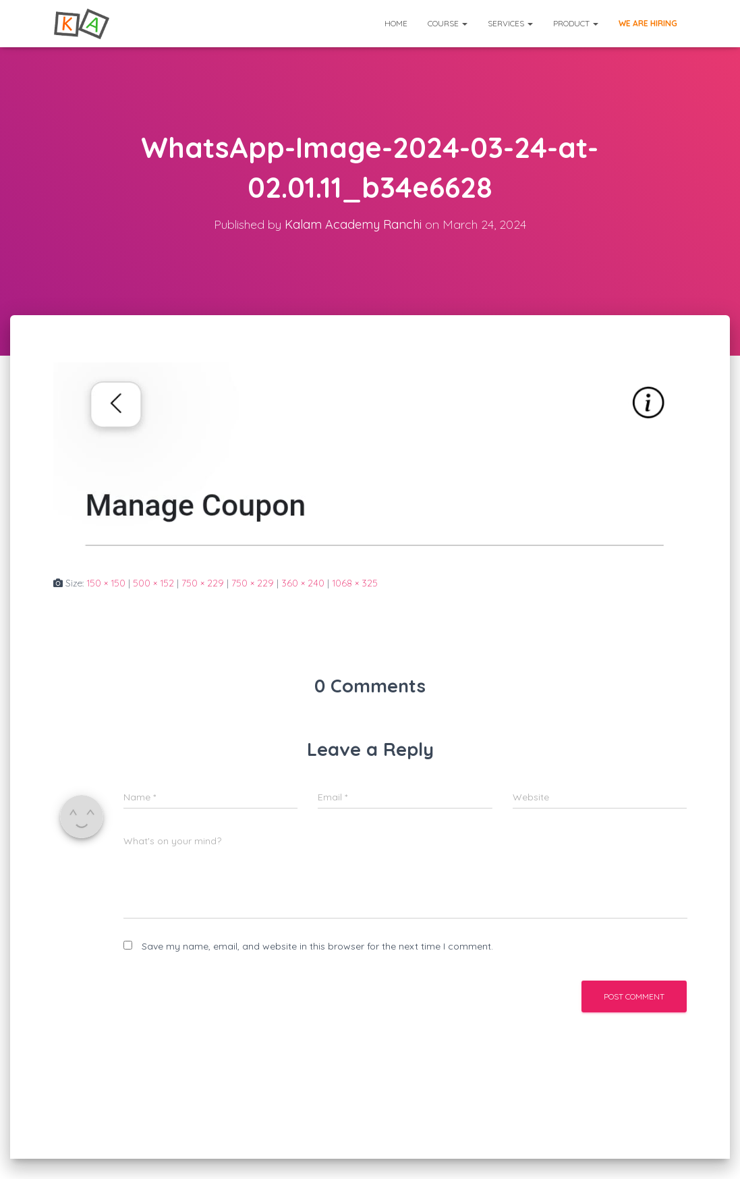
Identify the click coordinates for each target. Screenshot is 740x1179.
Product (575, 23)
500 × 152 (153, 583)
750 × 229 (202, 583)
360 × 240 (302, 583)
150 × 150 (105, 583)
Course (447, 23)
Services (510, 23)
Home (396, 23)
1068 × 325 (355, 583)
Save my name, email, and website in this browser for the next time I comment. (317, 946)
